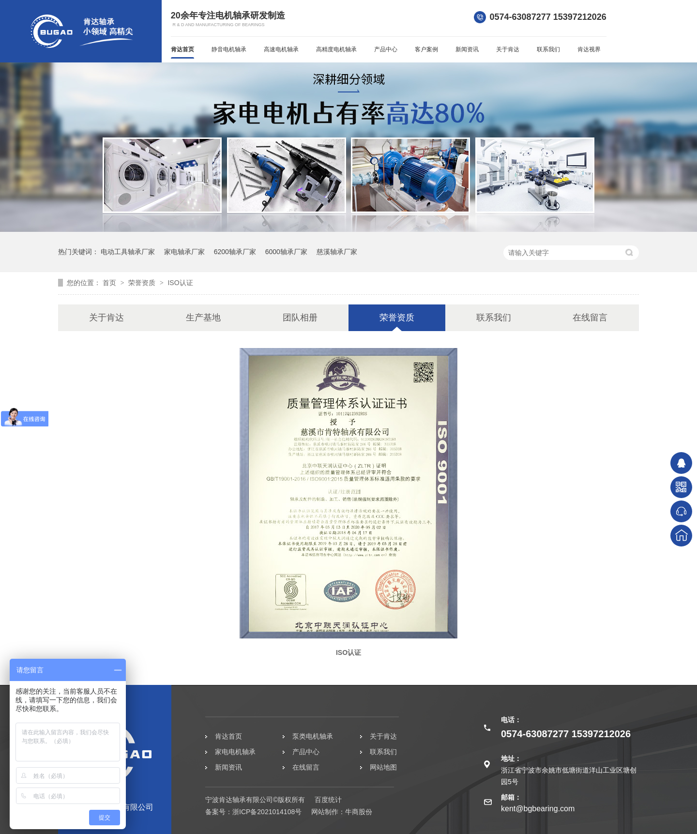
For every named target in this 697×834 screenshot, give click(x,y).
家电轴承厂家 (184, 252)
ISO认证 (180, 283)
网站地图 (383, 767)
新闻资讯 (467, 49)
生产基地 (203, 317)
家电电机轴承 (235, 752)
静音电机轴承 (229, 49)
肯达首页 (182, 49)
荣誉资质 (142, 283)
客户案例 (426, 49)
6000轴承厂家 (286, 252)
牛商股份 (358, 812)
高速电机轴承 (281, 49)
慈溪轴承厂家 (337, 252)
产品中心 (385, 49)
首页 (110, 283)
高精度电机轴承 (336, 49)
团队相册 (300, 317)
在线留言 (590, 317)
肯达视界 (589, 49)
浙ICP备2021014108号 (267, 812)
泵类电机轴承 (312, 736)
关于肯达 (507, 49)
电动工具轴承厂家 (128, 252)
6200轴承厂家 (235, 252)
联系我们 (548, 49)
